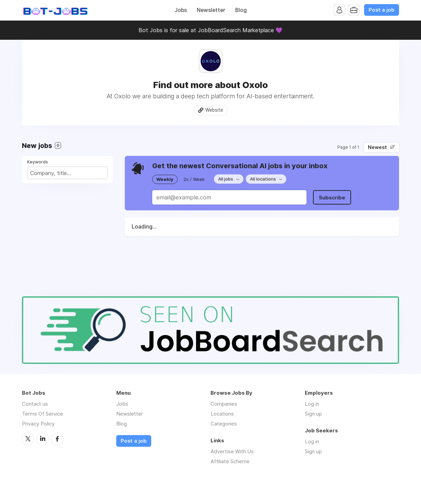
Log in (312, 404)
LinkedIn (42, 439)
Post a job (382, 10)
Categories (223, 423)
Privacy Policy (38, 423)
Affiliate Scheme (230, 461)
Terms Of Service (42, 413)
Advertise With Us (232, 451)
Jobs (181, 10)
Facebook (57, 439)
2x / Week (194, 179)
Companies (223, 404)
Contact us (35, 404)
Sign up (313, 413)
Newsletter (211, 10)
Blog (241, 10)
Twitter (28, 439)
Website (214, 110)
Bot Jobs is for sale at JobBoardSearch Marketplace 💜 (210, 30)
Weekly (164, 179)
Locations (222, 413)
